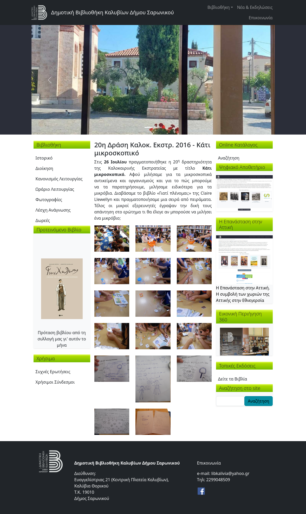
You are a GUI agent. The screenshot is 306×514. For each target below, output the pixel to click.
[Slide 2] (158, 127)
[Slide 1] (148, 127)
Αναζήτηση (228, 158)
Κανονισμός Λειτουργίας (59, 179)
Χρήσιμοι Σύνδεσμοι (55, 382)
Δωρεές (43, 220)
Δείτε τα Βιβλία (232, 379)
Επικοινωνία (261, 18)
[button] (111, 238)
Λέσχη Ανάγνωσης (53, 210)
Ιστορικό (44, 158)
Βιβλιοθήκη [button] (218, 7)
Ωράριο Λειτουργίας (55, 189)
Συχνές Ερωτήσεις (53, 372)
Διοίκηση (44, 168)
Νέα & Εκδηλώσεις (255, 7)
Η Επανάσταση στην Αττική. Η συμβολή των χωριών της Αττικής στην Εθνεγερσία (243, 294)
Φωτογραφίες (49, 199)
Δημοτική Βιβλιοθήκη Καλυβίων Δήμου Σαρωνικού (112, 12)
